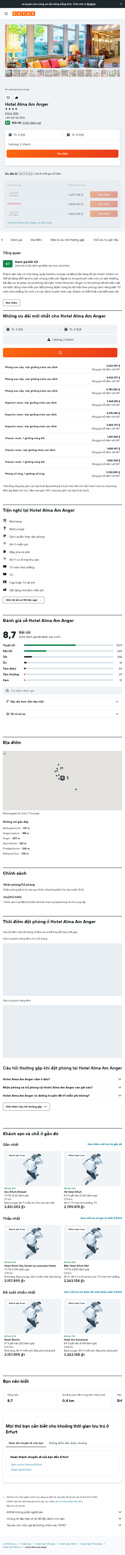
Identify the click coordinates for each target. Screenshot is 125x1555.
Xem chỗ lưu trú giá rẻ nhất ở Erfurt (101, 1218)
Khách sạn (26, 1543)
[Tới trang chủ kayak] (23, 13)
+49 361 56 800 (15, 117)
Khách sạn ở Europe (45, 1543)
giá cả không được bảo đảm (68, 1501)
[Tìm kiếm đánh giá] (65, 690)
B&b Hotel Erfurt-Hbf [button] (76, 1265)
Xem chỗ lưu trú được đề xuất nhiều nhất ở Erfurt (93, 1292)
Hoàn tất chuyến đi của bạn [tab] (26, 1443)
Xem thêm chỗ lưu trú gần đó (105, 1144)
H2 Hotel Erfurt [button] (73, 1191)
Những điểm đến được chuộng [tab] (68, 1443)
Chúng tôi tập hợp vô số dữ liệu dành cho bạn (64, 1518)
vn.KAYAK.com (10, 1543)
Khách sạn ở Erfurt (21, 1469)
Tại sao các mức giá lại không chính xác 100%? (64, 1525)
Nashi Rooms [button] (12, 1339)
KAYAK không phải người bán (64, 1512)
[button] (121, 4)
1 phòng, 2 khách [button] (19, 144)
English (91, 4)
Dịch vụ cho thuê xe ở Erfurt (26, 1464)
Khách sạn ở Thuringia (91, 1543)
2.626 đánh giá (31, 123)
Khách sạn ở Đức (68, 1543)
